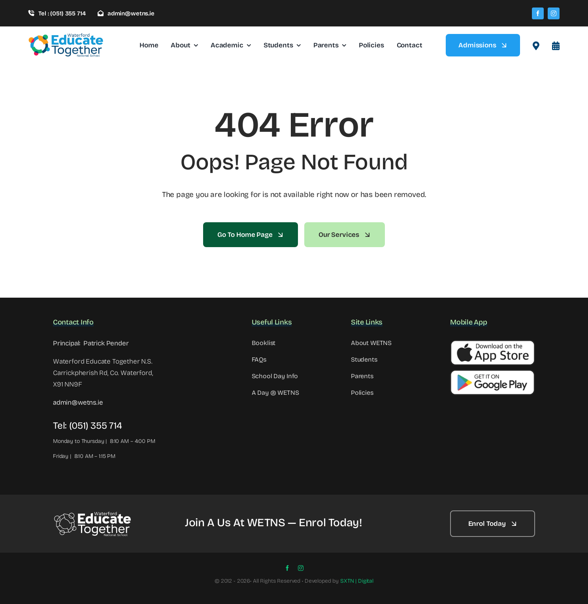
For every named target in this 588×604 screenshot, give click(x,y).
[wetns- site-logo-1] (66, 36)
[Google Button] (492, 373)
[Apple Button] (492, 343)
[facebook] (538, 13)
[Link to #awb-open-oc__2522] (536, 45)
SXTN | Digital (356, 581)
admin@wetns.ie (78, 402)
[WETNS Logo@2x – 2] (92, 514)
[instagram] (554, 13)
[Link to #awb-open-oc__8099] (556, 45)
